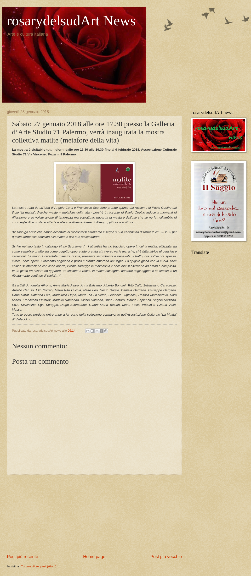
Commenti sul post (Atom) (38, 566)
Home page (94, 556)
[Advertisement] (94, 514)
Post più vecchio (166, 556)
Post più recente (22, 556)
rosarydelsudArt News (71, 20)
